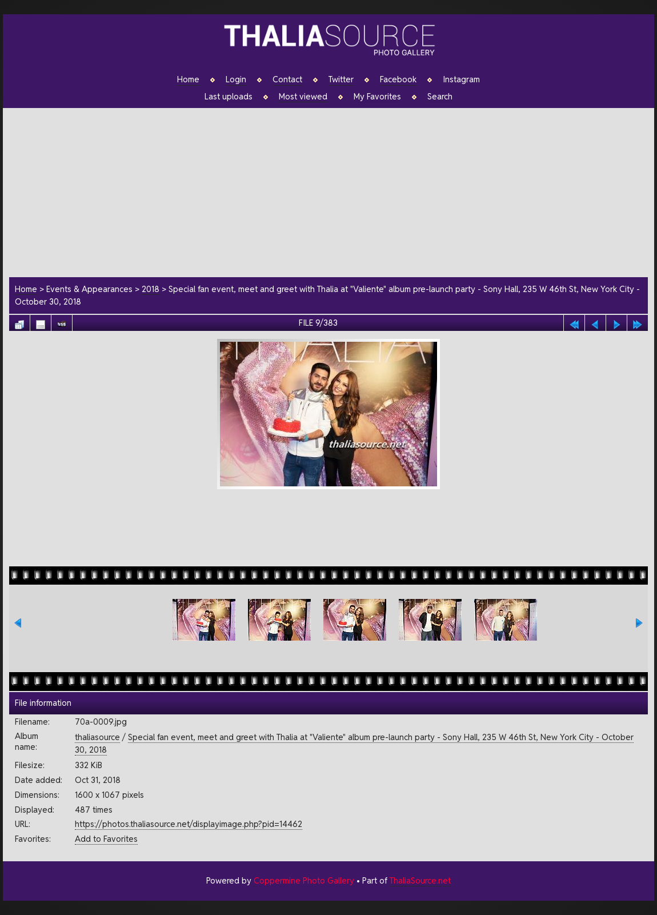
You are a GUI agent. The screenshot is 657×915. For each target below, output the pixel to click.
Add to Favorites (106, 838)
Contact (287, 79)
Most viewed (303, 96)
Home (188, 79)
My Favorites (377, 96)
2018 (150, 288)
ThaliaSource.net (420, 880)
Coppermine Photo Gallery (304, 880)
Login (236, 79)
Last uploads (229, 96)
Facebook (398, 79)
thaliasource (97, 737)
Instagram (461, 79)
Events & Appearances (89, 288)
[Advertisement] (334, 190)
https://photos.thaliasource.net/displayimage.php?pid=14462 (188, 823)
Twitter (341, 79)
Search (439, 96)
